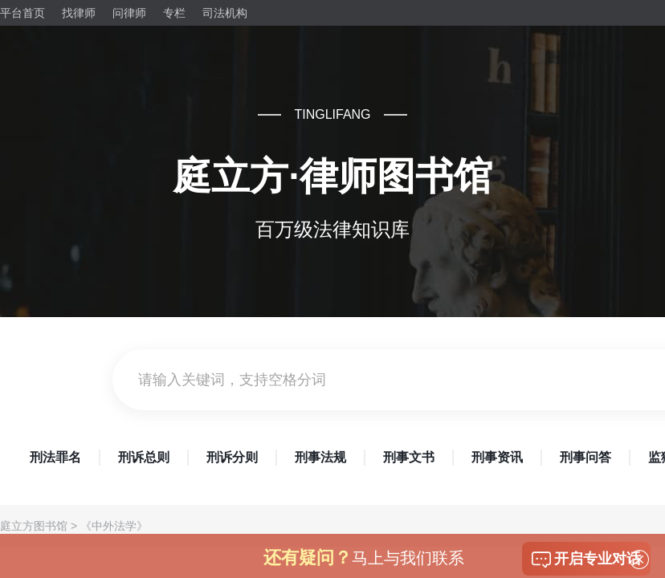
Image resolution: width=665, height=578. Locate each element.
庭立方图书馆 (33, 525)
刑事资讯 (497, 457)
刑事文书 (408, 457)
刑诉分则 (232, 457)
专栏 (174, 12)
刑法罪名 (55, 457)
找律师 (79, 12)
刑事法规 (320, 457)
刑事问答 (585, 457)
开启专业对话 (586, 559)
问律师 (129, 12)
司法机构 (224, 12)
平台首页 (22, 12)
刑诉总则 (143, 457)
